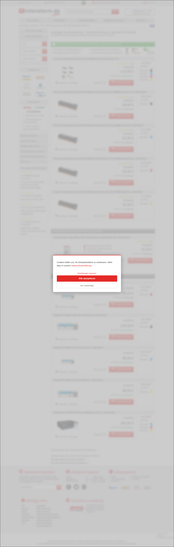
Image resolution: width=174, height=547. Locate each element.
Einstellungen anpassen (87, 273)
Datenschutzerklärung (81, 265)
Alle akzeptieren (87, 278)
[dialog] (87, 273)
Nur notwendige (87, 286)
